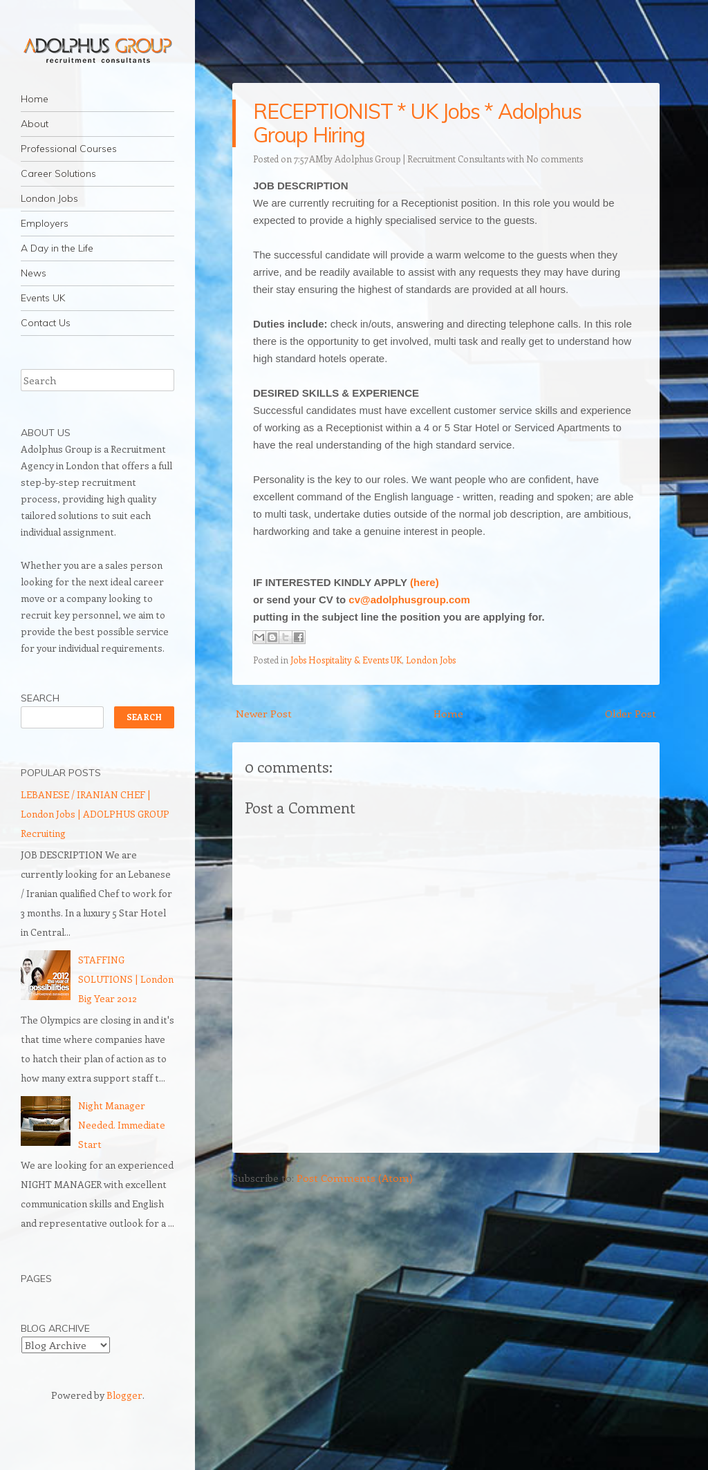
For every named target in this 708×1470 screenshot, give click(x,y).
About (34, 123)
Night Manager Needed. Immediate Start (121, 1125)
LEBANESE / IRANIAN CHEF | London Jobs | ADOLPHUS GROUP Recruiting (95, 814)
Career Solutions (58, 173)
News (33, 273)
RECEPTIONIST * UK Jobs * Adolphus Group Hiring (417, 123)
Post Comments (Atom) (355, 1178)
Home (34, 99)
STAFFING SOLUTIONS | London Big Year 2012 (126, 979)
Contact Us (46, 323)
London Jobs (49, 198)
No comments (554, 158)
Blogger (124, 1395)
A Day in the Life (57, 248)
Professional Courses (69, 148)
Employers (44, 223)
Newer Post (264, 713)
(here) (424, 582)
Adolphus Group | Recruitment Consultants (420, 158)
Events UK (43, 298)
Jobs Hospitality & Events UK (346, 660)
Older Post (630, 713)
